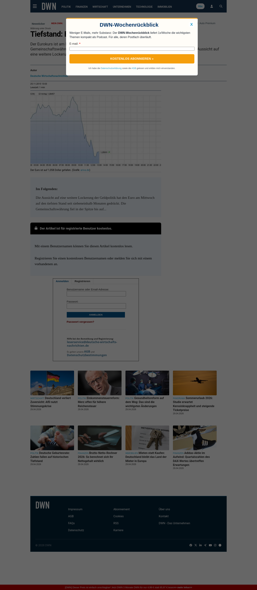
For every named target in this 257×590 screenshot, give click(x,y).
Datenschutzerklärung (111, 68)
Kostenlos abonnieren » (132, 58)
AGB (134, 68)
